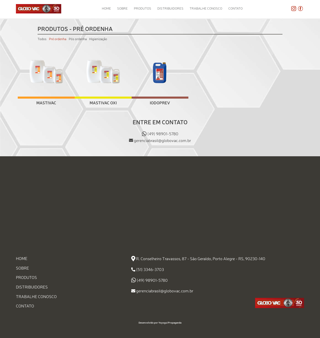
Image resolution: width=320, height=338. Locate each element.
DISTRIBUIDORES (170, 8)
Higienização (98, 39)
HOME (106, 8)
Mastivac (46, 102)
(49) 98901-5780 (162, 133)
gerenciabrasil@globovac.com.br (162, 140)
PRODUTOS (142, 8)
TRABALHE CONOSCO (206, 8)
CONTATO (235, 8)
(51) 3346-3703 (150, 269)
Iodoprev (160, 102)
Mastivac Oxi (103, 102)
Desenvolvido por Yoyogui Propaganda (160, 322)
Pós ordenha (78, 39)
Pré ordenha (57, 39)
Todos (42, 39)
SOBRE (122, 8)
